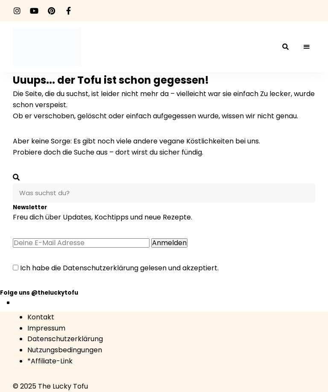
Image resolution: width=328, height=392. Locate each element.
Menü (306, 47)
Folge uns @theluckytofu (39, 293)
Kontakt (40, 317)
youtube (34, 10)
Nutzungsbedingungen (64, 350)
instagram (17, 10)
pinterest (51, 10)
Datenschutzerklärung (100, 268)
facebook (68, 10)
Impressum (46, 328)
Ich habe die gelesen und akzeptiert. (116, 268)
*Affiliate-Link (50, 361)
